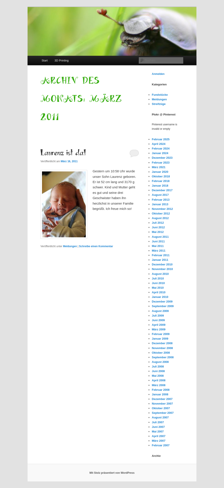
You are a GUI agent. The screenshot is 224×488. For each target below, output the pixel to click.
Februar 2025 (161, 139)
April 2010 (158, 292)
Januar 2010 (160, 297)
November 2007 (162, 403)
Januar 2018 (160, 185)
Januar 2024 (160, 153)
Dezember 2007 (162, 399)
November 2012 (162, 209)
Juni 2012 (158, 227)
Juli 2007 (158, 422)
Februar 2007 (161, 445)
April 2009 (158, 324)
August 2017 (160, 194)
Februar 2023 (161, 162)
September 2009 (163, 306)
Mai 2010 (158, 287)
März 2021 (158, 167)
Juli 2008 (158, 366)
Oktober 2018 (161, 176)
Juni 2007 (158, 427)
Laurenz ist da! (63, 153)
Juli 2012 (158, 222)
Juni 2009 (158, 320)
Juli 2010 (158, 278)
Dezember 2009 (162, 301)
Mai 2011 (158, 246)
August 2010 (160, 274)
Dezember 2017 (162, 190)
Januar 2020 (160, 171)
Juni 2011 (158, 241)
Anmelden (158, 74)
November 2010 (162, 269)
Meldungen (70, 246)
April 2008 (158, 380)
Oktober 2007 (161, 408)
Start (44, 60)
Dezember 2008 (162, 343)
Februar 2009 (161, 334)
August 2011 (160, 236)
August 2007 (160, 417)
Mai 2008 (158, 375)
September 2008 (163, 357)
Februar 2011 (161, 255)
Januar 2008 (160, 394)
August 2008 (160, 362)
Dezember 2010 (162, 264)
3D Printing (61, 60)
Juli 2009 (158, 315)
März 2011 (158, 250)
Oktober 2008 (161, 352)
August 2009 (160, 311)
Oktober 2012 (161, 213)
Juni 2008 (158, 371)
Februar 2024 (161, 148)
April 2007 (158, 436)
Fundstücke (160, 94)
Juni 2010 (158, 283)
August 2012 (160, 218)
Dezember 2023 (162, 157)
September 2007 (163, 412)
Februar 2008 (161, 389)
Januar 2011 (160, 259)
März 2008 (158, 385)
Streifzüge (159, 104)
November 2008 (162, 348)
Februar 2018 (161, 181)
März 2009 (158, 329)
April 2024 (158, 144)
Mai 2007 (158, 431)
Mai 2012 (158, 232)
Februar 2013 (161, 199)
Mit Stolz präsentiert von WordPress (112, 472)
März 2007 (158, 440)
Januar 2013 (160, 204)
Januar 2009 (160, 338)
